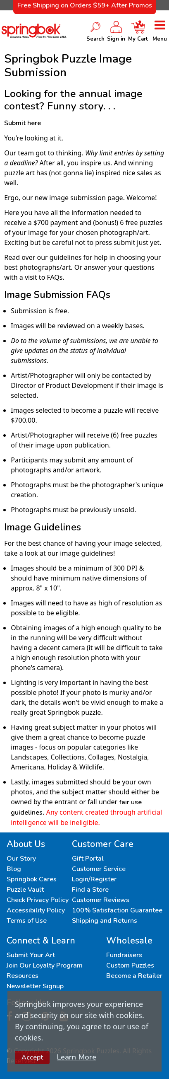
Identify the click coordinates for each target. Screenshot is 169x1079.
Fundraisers (124, 955)
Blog (14, 868)
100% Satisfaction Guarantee (117, 910)
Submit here (22, 123)
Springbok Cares (32, 879)
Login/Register (94, 879)
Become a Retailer (134, 975)
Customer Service (99, 868)
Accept (32, 1057)
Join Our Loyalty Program (45, 965)
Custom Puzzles (130, 965)
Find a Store (90, 889)
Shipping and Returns (104, 920)
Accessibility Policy (36, 910)
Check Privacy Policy (38, 900)
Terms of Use (27, 920)
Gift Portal (88, 858)
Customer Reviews (100, 900)
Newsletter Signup (35, 986)
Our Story (21, 858)
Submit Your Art (31, 955)
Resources (22, 975)
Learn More (76, 1057)
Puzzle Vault (25, 889)
